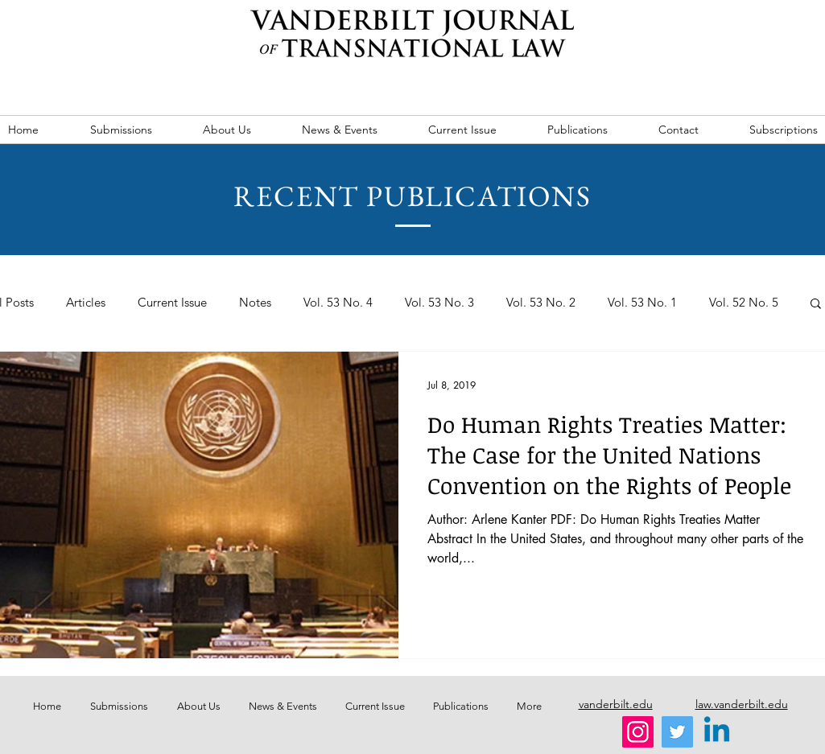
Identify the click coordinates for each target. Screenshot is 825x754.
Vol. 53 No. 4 (338, 302)
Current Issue (172, 302)
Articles (85, 302)
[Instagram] (638, 732)
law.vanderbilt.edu (741, 704)
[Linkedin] (716, 732)
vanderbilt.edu (616, 704)
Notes (255, 302)
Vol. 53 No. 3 (439, 302)
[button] (815, 304)
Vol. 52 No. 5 (743, 302)
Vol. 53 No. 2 (540, 302)
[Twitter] (677, 732)
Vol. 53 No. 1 (642, 302)
